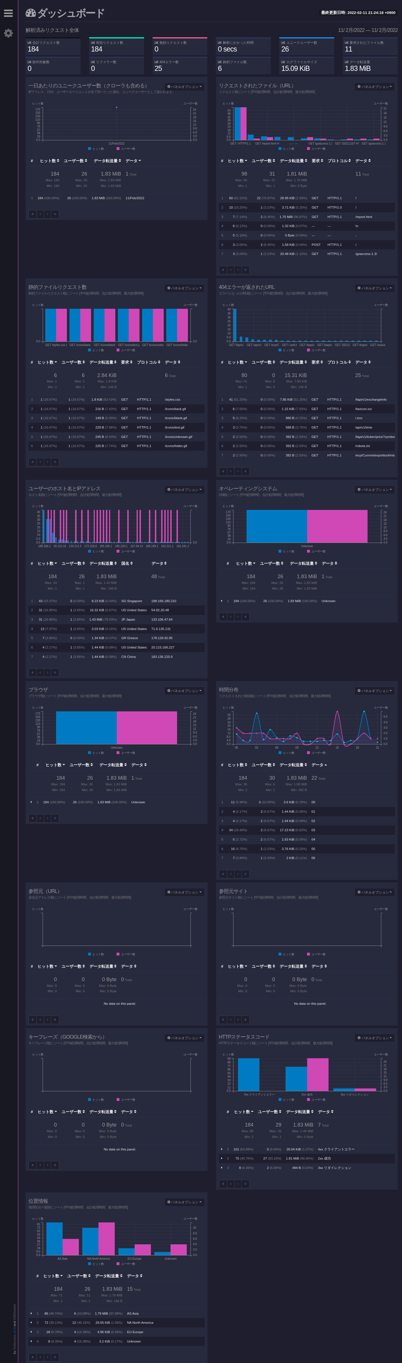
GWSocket (14, 1312)
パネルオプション (184, 87)
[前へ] (40, 214)
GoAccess (14, 1342)
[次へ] (47, 214)
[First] (32, 214)
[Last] (55, 214)
